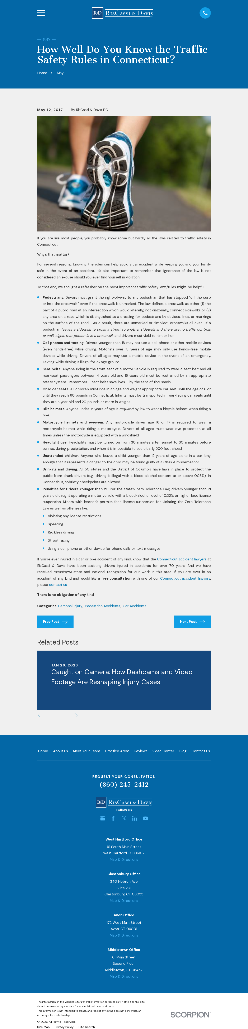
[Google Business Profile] (102, 818)
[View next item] (78, 715)
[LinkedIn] (134, 818)
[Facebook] (113, 818)
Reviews (140, 751)
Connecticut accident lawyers (181, 559)
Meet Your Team (86, 751)
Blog (183, 751)
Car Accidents (134, 606)
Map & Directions (124, 859)
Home (43, 751)
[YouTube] (145, 818)
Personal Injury (70, 606)
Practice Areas (117, 751)
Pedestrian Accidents (102, 606)
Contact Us (201, 751)
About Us (60, 751)
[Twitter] (124, 818)
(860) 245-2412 (124, 784)
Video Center (163, 751)
